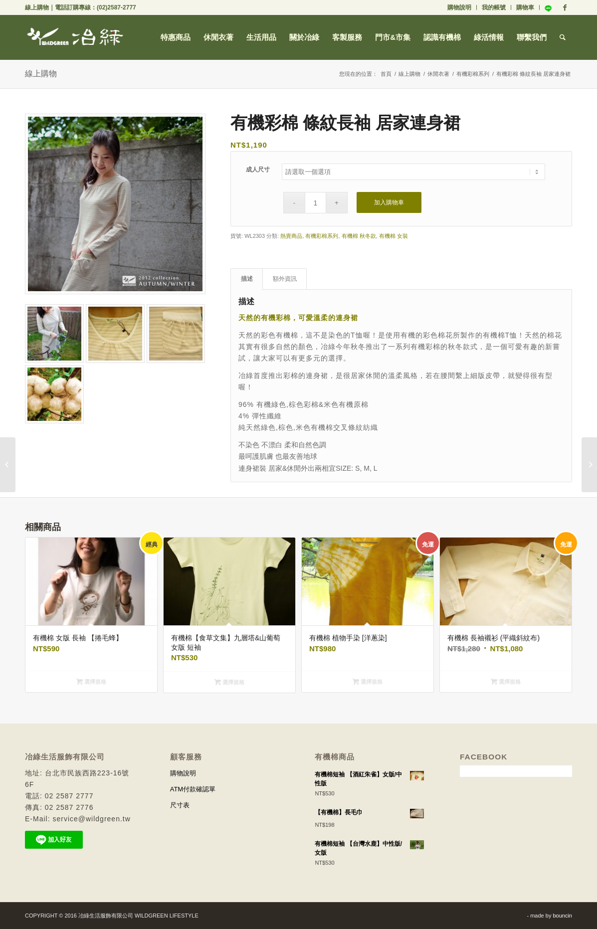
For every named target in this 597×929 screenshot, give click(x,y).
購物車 (525, 7)
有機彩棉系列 (472, 74)
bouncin (562, 916)
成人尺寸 (258, 169)
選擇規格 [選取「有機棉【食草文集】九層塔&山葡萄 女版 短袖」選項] (229, 682)
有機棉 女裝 (393, 236)
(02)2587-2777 (116, 7)
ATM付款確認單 (192, 789)
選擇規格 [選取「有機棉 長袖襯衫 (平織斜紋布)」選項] (506, 682)
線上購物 (37, 7)
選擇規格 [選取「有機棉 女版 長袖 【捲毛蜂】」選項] (91, 682)
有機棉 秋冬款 (359, 236)
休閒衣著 (438, 74)
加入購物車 (389, 202)
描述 (247, 279)
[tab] (246, 279)
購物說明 (459, 7)
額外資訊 (285, 279)
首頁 (386, 74)
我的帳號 (494, 7)
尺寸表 (180, 805)
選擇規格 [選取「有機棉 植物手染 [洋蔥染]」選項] (368, 682)
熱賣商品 (291, 236)
